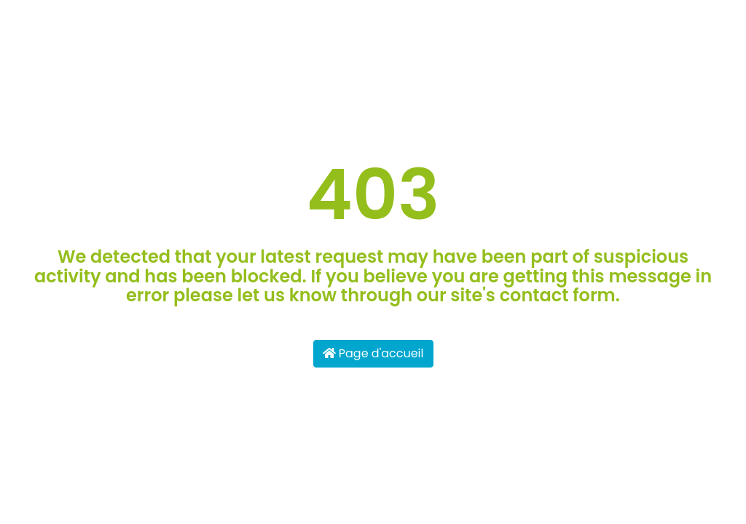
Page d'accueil (373, 353)
